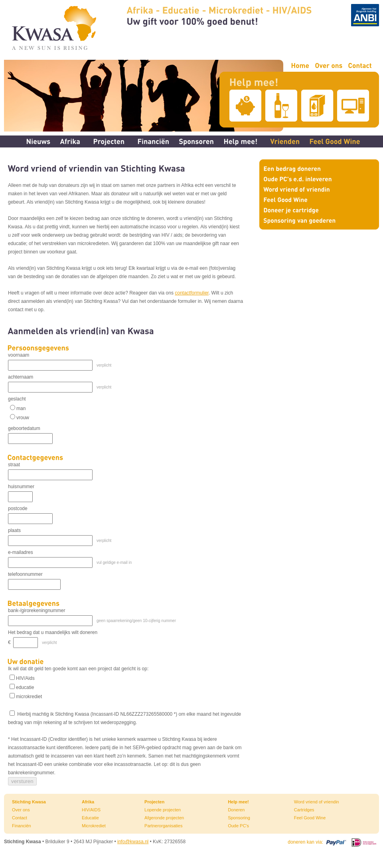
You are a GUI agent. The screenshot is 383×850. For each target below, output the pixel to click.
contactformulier (192, 293)
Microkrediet (94, 825)
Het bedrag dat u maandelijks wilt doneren (52, 632)
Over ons (21, 809)
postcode (18, 508)
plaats (14, 530)
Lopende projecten (162, 809)
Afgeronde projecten (164, 817)
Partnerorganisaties (163, 825)
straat (14, 464)
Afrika (88, 801)
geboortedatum (24, 428)
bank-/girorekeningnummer (36, 610)
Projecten (154, 801)
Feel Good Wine (310, 817)
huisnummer (21, 486)
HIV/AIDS (91, 809)
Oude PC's (238, 825)
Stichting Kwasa (29, 801)
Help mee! (238, 801)
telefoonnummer (25, 574)
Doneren (236, 809)
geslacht (17, 399)
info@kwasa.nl (132, 841)
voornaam (18, 355)
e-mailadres (20, 552)
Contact (19, 817)
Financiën (21, 825)
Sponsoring (239, 817)
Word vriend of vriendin (316, 801)
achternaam (20, 377)
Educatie (90, 817)
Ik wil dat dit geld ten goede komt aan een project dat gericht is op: (78, 668)
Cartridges (304, 809)
